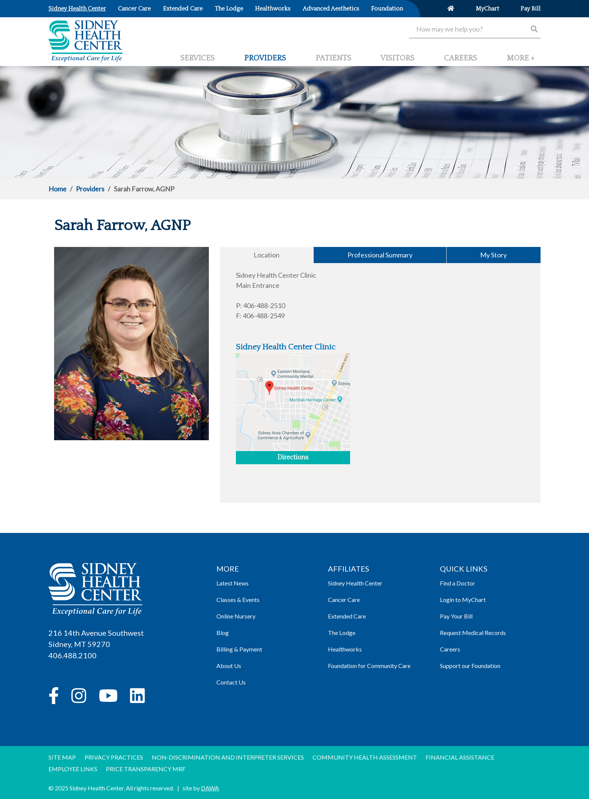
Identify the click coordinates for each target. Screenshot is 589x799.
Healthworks (345, 649)
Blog (222, 632)
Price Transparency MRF (146, 768)
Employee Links (72, 768)
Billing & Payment (239, 649)
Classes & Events (238, 599)
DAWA (210, 787)
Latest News (232, 583)
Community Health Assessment (365, 757)
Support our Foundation (470, 665)
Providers (90, 189)
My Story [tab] (493, 255)
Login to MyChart (463, 599)
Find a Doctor (457, 583)
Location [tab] (266, 255)
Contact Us (231, 682)
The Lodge (341, 632)
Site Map (62, 757)
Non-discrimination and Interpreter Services (228, 757)
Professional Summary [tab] (379, 255)
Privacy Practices (114, 757)
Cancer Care (344, 599)
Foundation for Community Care (369, 665)
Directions (292, 457)
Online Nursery (235, 616)
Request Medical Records (473, 632)
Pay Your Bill (456, 616)
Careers (450, 649)
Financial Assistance (460, 757)
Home (57, 189)
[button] (521, 61)
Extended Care (347, 616)
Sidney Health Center (355, 583)
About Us (228, 665)
